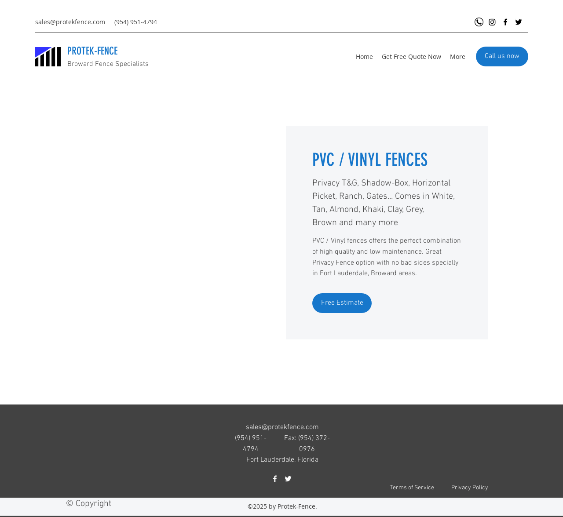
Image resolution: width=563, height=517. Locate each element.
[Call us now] (502, 56)
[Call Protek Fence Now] (479, 22)
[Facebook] (505, 22)
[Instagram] (492, 22)
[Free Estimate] (342, 303)
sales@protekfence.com (70, 22)
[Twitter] (518, 22)
